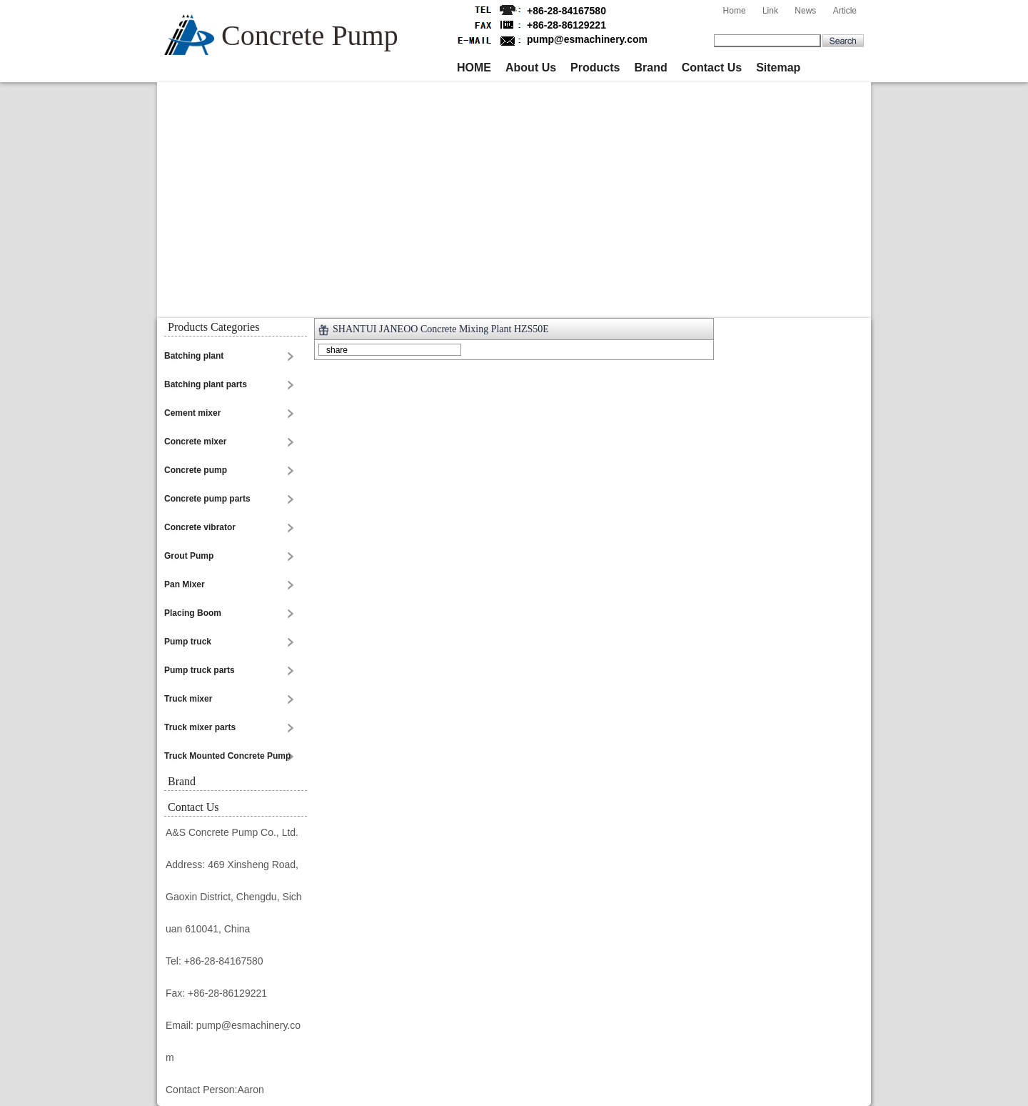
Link (770, 11)
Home (734, 11)
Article (845, 11)
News (805, 11)
